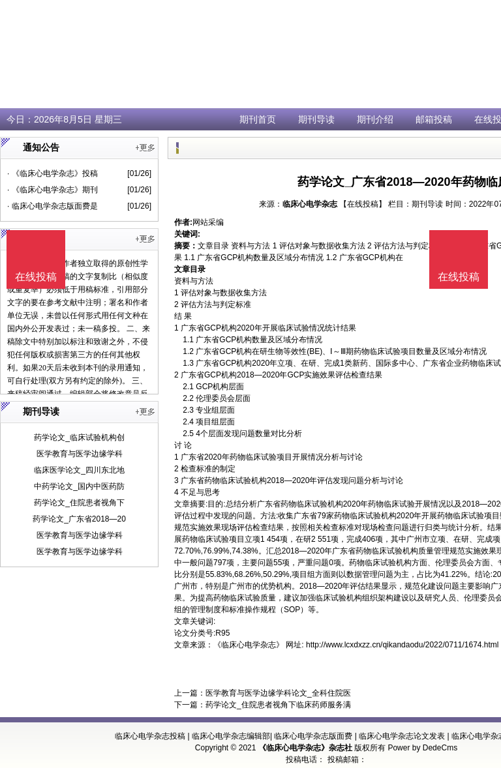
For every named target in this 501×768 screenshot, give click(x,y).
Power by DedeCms (422, 747)
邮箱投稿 (434, 119)
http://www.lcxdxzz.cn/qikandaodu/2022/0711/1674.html (402, 644)
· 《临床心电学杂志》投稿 (52, 173)
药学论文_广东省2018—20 (79, 519)
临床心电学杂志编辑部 (231, 736)
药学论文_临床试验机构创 (79, 437)
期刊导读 (316, 119)
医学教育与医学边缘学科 (80, 453)
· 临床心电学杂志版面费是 (52, 206)
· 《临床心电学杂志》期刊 (52, 189)
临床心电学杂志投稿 (150, 736)
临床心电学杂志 (309, 204)
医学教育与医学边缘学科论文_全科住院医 (278, 693)
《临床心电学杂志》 (248, 644)
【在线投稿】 (362, 204)
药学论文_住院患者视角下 (79, 502)
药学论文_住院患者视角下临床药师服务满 (278, 704)
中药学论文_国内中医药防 (79, 486)
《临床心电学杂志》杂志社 (305, 747)
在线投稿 (458, 276)
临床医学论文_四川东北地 (79, 470)
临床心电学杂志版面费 (313, 736)
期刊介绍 (375, 119)
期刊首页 (257, 119)
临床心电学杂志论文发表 (402, 736)
